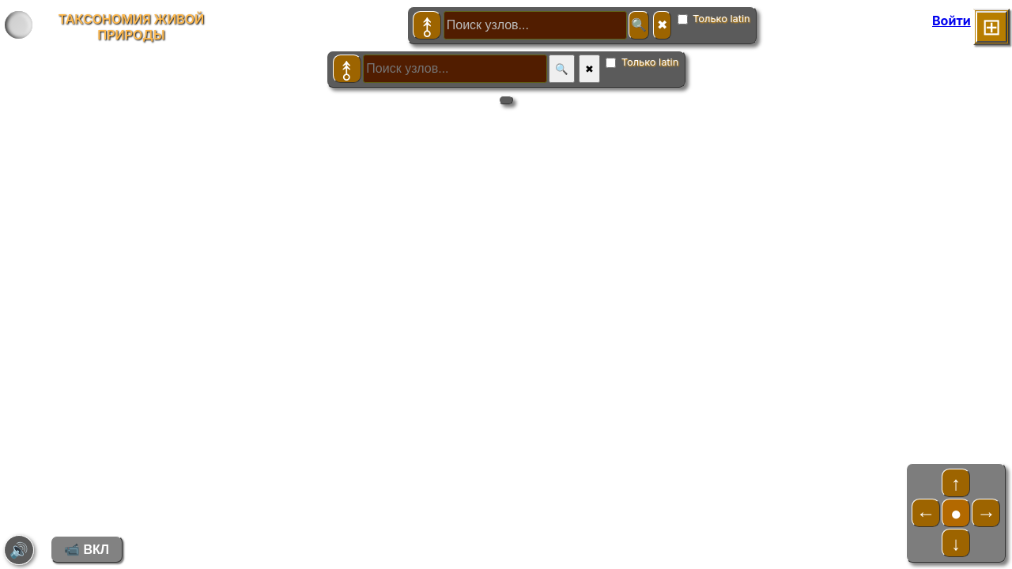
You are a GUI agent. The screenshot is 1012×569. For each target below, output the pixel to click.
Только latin (714, 18)
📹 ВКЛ (86, 549)
